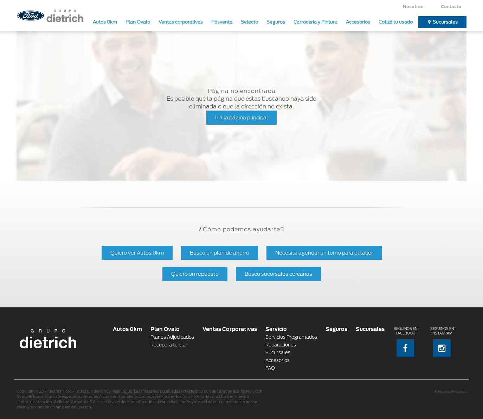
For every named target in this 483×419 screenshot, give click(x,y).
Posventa (221, 22)
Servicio (276, 329)
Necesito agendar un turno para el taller (324, 253)
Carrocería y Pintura (315, 22)
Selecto (249, 22)
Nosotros (413, 6)
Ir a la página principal (241, 117)
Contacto (451, 6)
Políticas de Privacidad (450, 391)
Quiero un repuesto (195, 274)
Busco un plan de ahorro (219, 253)
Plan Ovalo (137, 22)
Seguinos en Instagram (442, 342)
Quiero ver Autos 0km (137, 253)
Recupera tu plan (169, 345)
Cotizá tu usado (396, 22)
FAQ (270, 368)
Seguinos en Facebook (405, 342)
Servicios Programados (291, 337)
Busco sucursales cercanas (278, 274)
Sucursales (445, 22)
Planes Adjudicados (172, 337)
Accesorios (358, 22)
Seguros (275, 22)
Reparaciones (280, 345)
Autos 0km (105, 22)
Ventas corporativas (181, 22)
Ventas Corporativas (229, 329)
